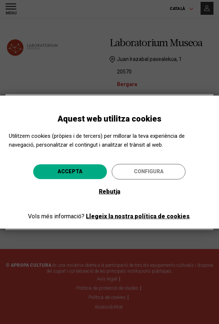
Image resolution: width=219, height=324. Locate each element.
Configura (149, 171)
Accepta (70, 171)
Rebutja (109, 191)
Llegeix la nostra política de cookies (138, 216)
